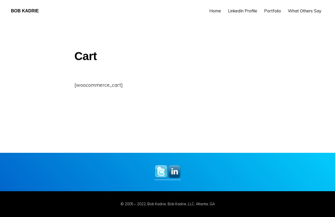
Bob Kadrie (25, 11)
